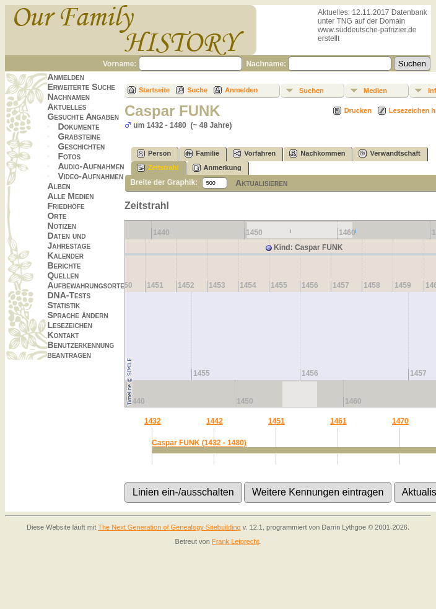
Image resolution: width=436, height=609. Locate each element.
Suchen (311, 90)
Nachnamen (68, 97)
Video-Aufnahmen (90, 176)
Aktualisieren (261, 183)
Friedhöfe (65, 206)
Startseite (154, 90)
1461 (338, 421)
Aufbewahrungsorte (85, 285)
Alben (58, 186)
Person (154, 153)
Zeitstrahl (158, 167)
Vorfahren (254, 153)
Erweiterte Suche (81, 87)
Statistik (63, 305)
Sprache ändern (77, 315)
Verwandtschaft (389, 153)
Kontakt (63, 335)
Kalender (65, 255)
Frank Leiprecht (235, 541)
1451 (276, 421)
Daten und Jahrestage (68, 241)
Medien (375, 90)
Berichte (64, 265)
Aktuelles (66, 107)
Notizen (61, 226)
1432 (152, 421)
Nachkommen (317, 153)
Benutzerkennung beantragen (80, 350)
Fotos (69, 156)
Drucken (358, 110)
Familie (202, 153)
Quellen (63, 275)
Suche (197, 90)
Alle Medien (70, 196)
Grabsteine (79, 136)
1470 (400, 421)
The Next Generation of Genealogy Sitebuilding (169, 527)
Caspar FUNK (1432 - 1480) (199, 442)
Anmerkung (217, 167)
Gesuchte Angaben (83, 117)
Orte (56, 216)
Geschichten (81, 146)
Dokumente (78, 126)
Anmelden (65, 77)
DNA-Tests (68, 295)
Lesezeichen (69, 325)
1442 (214, 421)
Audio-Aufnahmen (91, 166)
